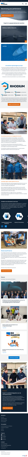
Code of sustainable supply (5, 454)
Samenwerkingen (4, 418)
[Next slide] (6, 226)
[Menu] (23, 4)
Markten (2, 429)
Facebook (4, 439)
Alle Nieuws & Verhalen (14, 357)
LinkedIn (4, 434)
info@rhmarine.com (4, 446)
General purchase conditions (5, 452)
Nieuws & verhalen (4, 420)
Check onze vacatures (6, 270)
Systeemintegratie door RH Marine (6, 426)
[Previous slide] (2, 226)
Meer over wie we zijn (8, 408)
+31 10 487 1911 (3, 448)
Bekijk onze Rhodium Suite (14, 104)
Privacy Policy (3, 451)
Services (2, 430)
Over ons (2, 417)
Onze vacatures (3, 421)
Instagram (4, 436)
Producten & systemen (4, 427)
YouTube (4, 437)
